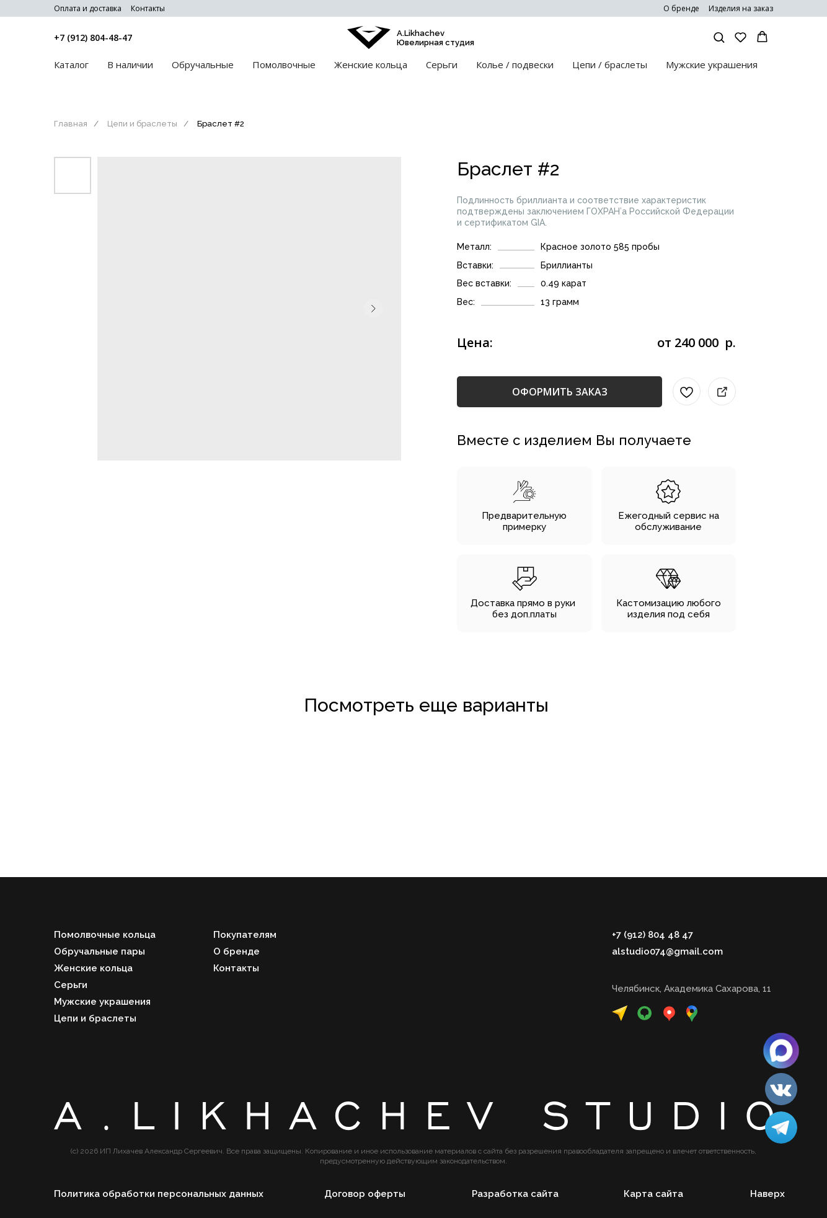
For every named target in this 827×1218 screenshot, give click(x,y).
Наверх (767, 1193)
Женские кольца (370, 64)
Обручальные (203, 64)
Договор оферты (364, 1193)
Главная (70, 123)
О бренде (681, 8)
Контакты (148, 8)
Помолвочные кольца (105, 934)
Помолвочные (284, 64)
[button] (719, 37)
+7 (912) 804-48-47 (93, 37)
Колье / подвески (515, 64)
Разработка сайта (515, 1193)
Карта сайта (653, 1193)
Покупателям (244, 934)
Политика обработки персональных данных (158, 1193)
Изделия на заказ (741, 8)
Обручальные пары (99, 951)
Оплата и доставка (88, 8)
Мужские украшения (712, 64)
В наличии (130, 64)
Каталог (71, 64)
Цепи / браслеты (609, 64)
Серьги (442, 64)
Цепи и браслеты (142, 123)
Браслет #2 (220, 123)
